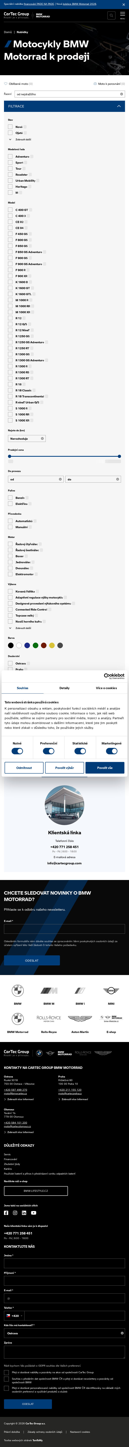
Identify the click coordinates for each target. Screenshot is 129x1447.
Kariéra (8, 1169)
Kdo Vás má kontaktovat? (19, 1325)
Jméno (8, 1255)
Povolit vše (105, 768)
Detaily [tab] (65, 688)
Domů (8, 32)
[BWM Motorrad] (43, 15)
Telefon (9, 1307)
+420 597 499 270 (15, 1090)
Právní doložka (12, 1432)
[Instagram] (15, 1212)
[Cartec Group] (16, 15)
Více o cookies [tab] (106, 688)
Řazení (7, 94)
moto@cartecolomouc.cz (17, 1126)
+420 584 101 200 (15, 1122)
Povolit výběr (64, 768)
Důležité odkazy (19, 1145)
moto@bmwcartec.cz (15, 1093)
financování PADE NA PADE (39, 4)
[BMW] (39, 1053)
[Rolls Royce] (83, 1053)
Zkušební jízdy (12, 1164)
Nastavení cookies (80, 1432)
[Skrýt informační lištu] (124, 4)
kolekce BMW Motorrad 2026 (79, 4)
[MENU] (122, 15)
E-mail (8, 921)
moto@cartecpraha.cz (70, 1093)
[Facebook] (6, 1212)
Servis (7, 1154)
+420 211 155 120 (69, 1090)
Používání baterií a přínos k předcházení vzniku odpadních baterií (39, 1173)
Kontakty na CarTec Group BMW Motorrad (43, 1067)
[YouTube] (33, 1212)
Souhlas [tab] (22, 688)
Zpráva (8, 1342)
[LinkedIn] (24, 1212)
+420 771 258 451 (64, 847)
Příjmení (10, 1273)
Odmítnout (24, 768)
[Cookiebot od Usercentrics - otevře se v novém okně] (106, 676)
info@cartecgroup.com (64, 863)
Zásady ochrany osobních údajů (45, 1432)
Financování (10, 1159)
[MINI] (50, 1053)
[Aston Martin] (103, 1053)
